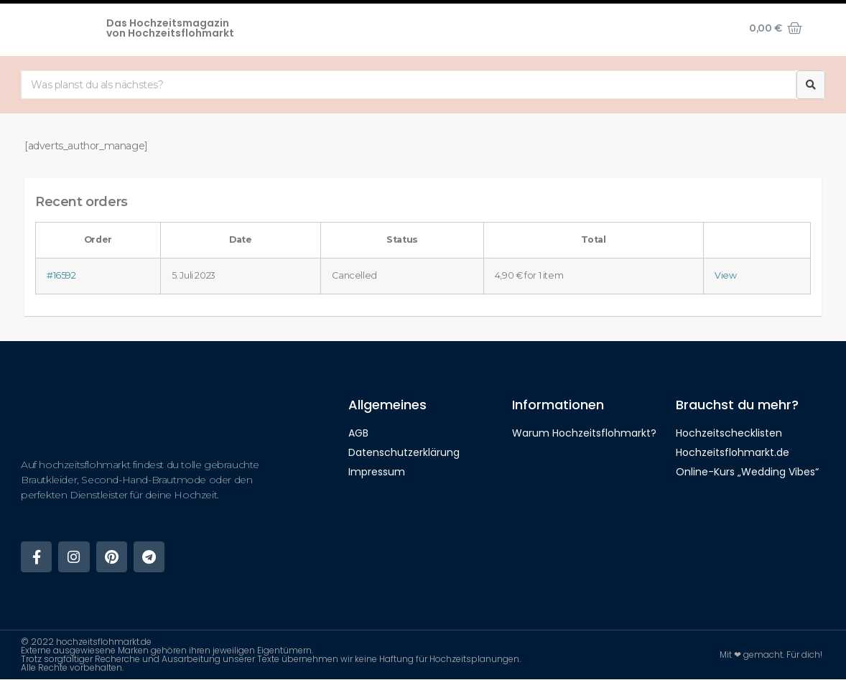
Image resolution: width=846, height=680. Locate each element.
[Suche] (810, 84)
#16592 (61, 275)
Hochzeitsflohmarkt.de (732, 452)
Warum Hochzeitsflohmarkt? (584, 433)
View (725, 275)
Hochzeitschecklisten (729, 433)
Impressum (376, 472)
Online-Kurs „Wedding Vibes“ (747, 472)
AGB (358, 433)
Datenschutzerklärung (404, 452)
